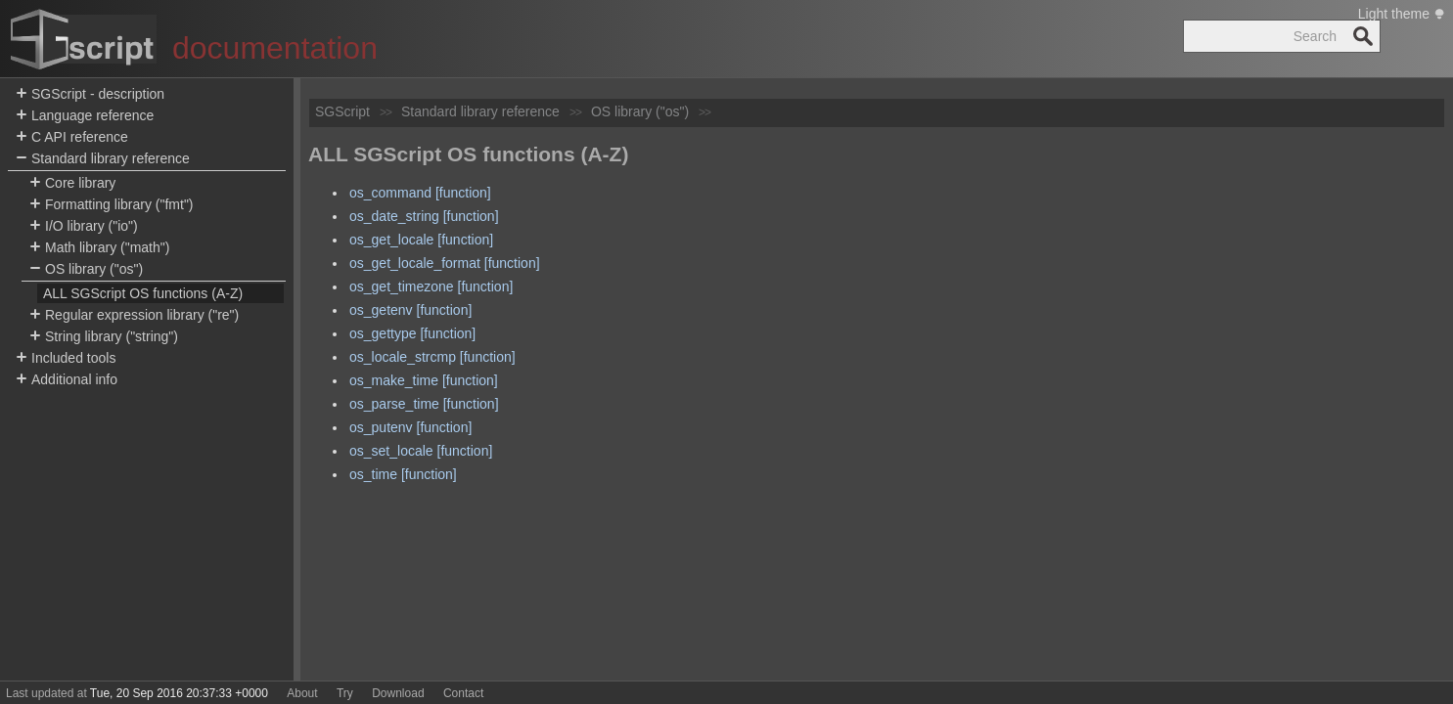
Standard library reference (103, 159)
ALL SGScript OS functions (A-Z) (143, 293)
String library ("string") (103, 337)
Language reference (85, 116)
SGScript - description (90, 94)
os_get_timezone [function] (431, 286)
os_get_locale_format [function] (444, 263)
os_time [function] (403, 474)
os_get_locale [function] (421, 239)
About (302, 693)
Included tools (65, 358)
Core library (72, 183)
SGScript (342, 111)
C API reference (72, 137)
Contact (463, 693)
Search (1363, 36)
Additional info (66, 380)
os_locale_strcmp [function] (432, 357)
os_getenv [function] (410, 310)
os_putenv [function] (410, 427)
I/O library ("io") (83, 226)
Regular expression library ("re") (134, 315)
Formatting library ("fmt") (111, 205)
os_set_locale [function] (420, 451)
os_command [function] (420, 192)
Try (345, 693)
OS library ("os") (86, 269)
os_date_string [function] (424, 216)
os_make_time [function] (423, 380)
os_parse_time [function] (424, 404)
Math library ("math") (99, 248)
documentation (275, 48)
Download (398, 693)
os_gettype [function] (412, 333)
